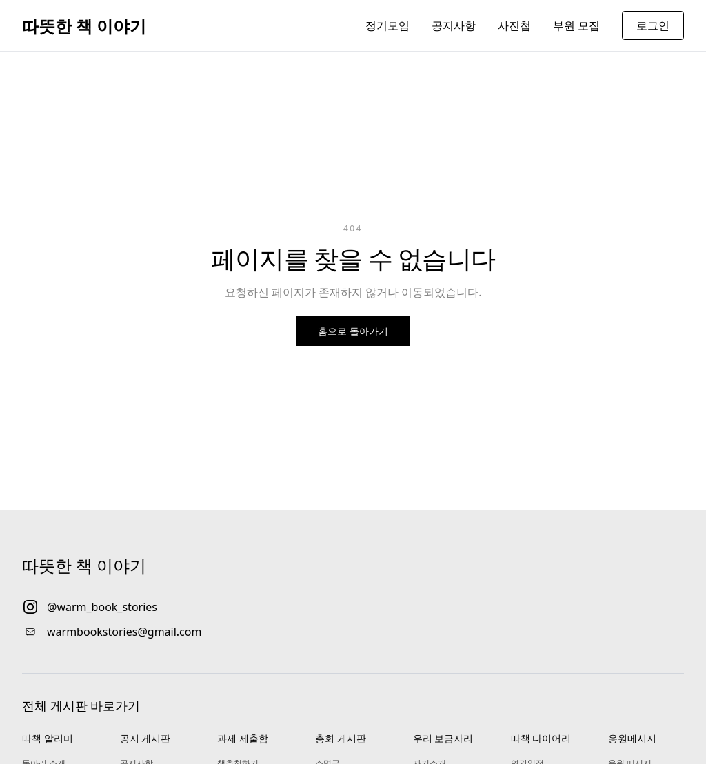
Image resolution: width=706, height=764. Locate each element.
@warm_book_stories (102, 607)
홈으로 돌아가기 (353, 331)
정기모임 (387, 25)
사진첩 (514, 25)
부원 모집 (576, 25)
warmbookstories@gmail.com (124, 631)
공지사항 (454, 25)
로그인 (652, 25)
